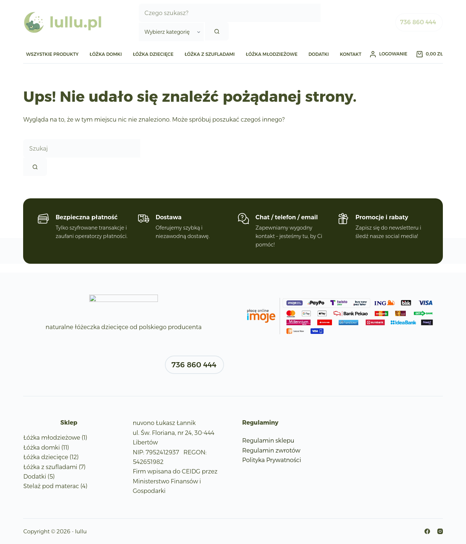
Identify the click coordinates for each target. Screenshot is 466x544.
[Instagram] (440, 531)
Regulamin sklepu (268, 440)
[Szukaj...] (230, 13)
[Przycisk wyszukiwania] (217, 31)
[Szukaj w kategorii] (171, 32)
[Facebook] (427, 531)
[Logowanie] (388, 54)
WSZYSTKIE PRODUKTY (52, 54)
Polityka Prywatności (271, 460)
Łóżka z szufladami (209, 54)
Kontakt (350, 54)
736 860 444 (418, 22)
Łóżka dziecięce (153, 54)
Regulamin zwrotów (271, 450)
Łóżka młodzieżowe (271, 54)
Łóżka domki (106, 54)
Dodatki (318, 54)
